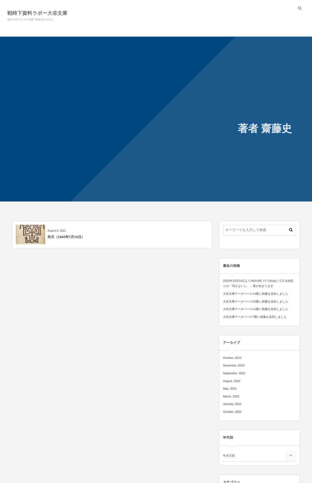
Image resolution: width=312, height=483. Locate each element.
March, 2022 (231, 396)
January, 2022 (232, 404)
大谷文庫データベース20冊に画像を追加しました (255, 301)
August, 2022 (231, 381)
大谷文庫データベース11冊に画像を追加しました (255, 309)
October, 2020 (232, 411)
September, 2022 (234, 373)
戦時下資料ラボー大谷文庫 (37, 12)
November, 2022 (233, 365)
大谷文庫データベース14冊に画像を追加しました (255, 293)
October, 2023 (232, 358)
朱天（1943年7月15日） (66, 237)
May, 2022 (229, 388)
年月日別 (229, 455)
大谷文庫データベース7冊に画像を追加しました (255, 317)
